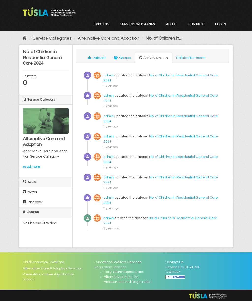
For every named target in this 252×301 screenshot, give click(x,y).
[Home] (25, 38)
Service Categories (137, 24)
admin (108, 75)
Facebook (33, 202)
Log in (220, 24)
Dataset (97, 58)
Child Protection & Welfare (43, 262)
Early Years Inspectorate (123, 272)
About (171, 24)
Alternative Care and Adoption (108, 38)
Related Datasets (190, 58)
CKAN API (172, 272)
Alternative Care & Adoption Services (52, 268)
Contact (196, 24)
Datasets (101, 24)
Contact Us (174, 262)
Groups (122, 58)
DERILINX (192, 267)
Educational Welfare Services (117, 262)
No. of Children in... (163, 38)
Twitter (30, 192)
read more (31, 167)
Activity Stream (153, 58)
